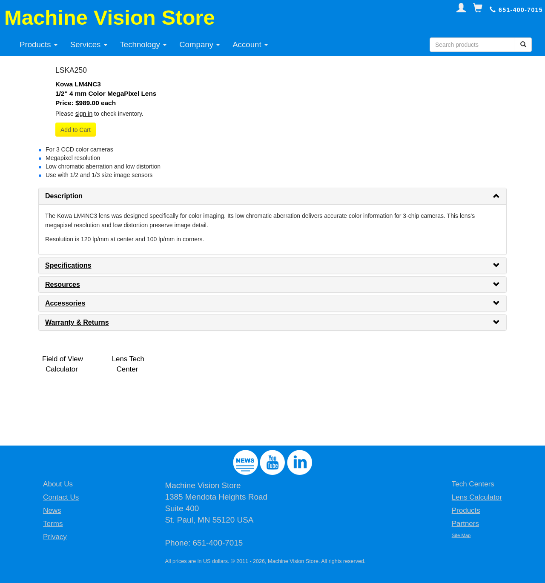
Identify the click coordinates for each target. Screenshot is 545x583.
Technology (143, 44)
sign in (83, 113)
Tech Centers (473, 484)
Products (38, 44)
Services (88, 44)
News (52, 510)
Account (250, 44)
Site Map (461, 535)
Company (199, 44)
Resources (62, 284)
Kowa (64, 84)
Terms (53, 524)
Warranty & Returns (77, 322)
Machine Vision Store (109, 17)
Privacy (55, 537)
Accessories (65, 303)
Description (64, 196)
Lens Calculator (477, 497)
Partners (465, 524)
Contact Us (61, 497)
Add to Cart (75, 129)
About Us (58, 484)
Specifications (68, 265)
